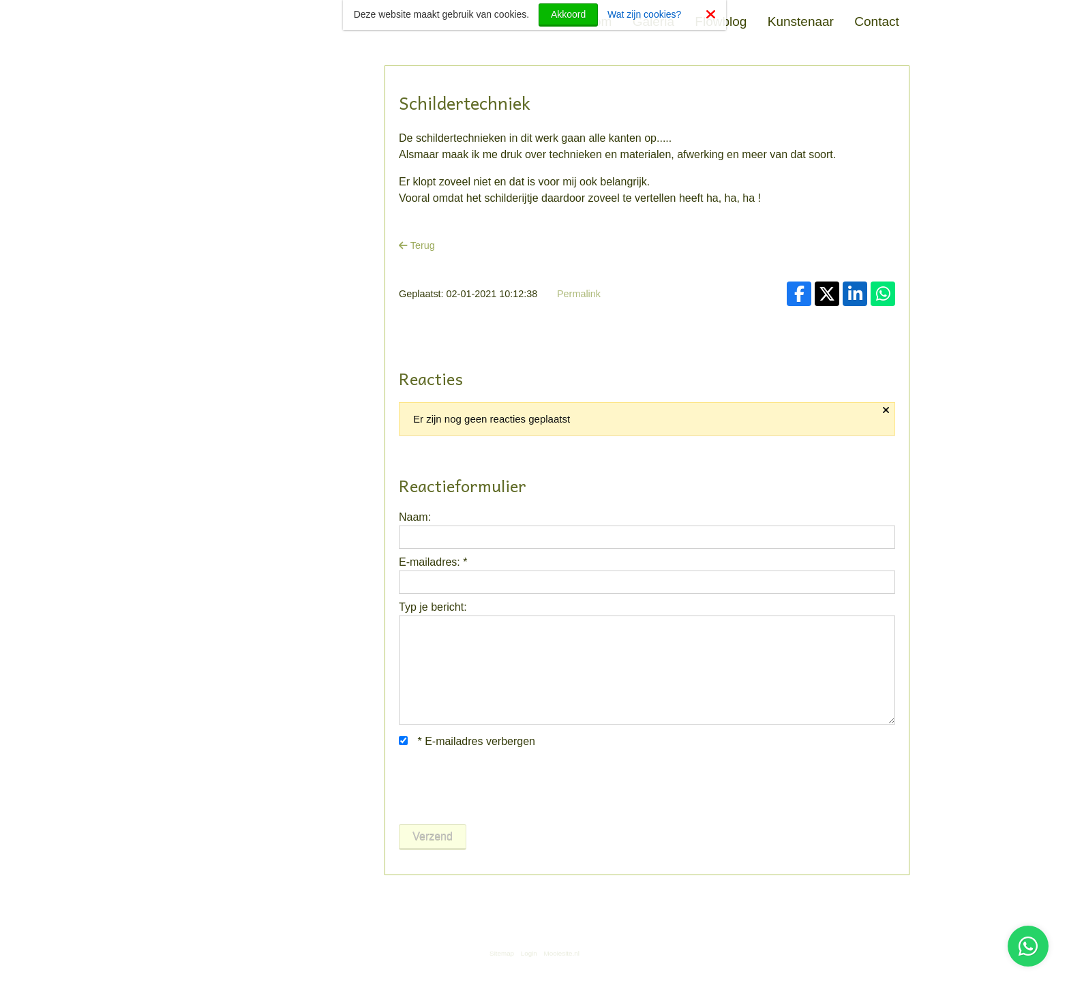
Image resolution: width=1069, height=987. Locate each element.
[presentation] (502, 786)
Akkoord (568, 14)
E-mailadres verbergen (467, 741)
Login (529, 953)
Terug (417, 245)
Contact (876, 21)
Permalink (579, 293)
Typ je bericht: (433, 607)
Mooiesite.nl (561, 953)
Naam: (415, 517)
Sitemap (502, 953)
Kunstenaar (801, 21)
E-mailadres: (433, 562)
